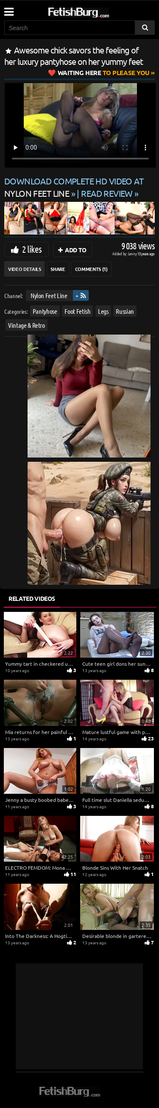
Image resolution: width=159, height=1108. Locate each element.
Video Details (24, 268)
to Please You (104, 72)
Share (57, 268)
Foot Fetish (77, 311)
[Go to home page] (94, 10)
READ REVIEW (107, 193)
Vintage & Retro (26, 325)
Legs (103, 311)
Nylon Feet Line (49, 295)
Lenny (133, 253)
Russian (125, 311)
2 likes (32, 248)
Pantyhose (45, 311)
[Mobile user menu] (8, 8)
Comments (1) (91, 268)
